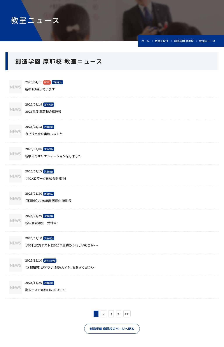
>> (127, 314)
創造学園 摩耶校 (184, 41)
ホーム (145, 41)
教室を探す (161, 41)
